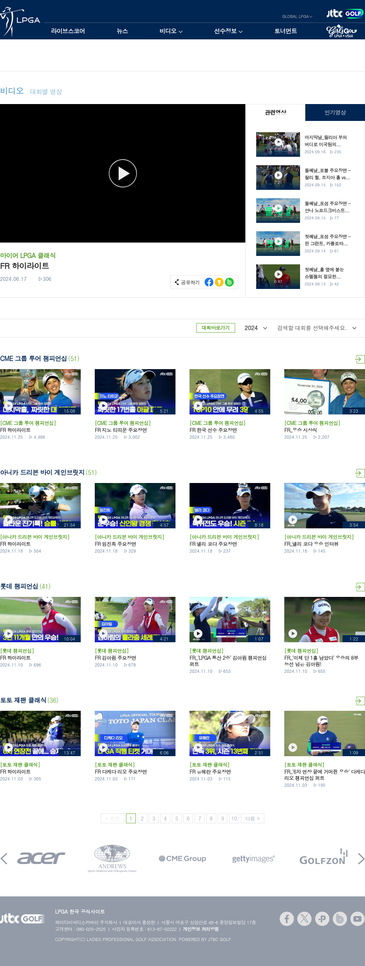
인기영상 (335, 112)
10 (234, 818)
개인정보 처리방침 (201, 929)
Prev (3, 858)
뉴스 (122, 31)
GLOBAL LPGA (295, 16)
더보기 (360, 359)
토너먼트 (285, 31)
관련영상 (275, 112)
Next (361, 858)
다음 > (252, 818)
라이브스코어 (68, 31)
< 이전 (112, 818)
